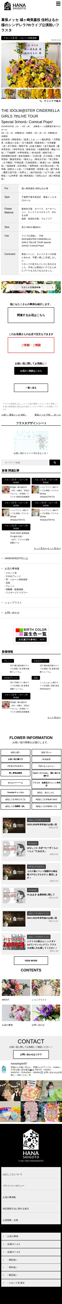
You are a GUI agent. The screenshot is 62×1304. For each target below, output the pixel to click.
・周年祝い (12, 1267)
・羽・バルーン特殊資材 (15, 579)
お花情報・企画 (10, 1220)
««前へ (14, 414)
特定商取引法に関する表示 (16, 1208)
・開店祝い (12, 1275)
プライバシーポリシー (13, 1185)
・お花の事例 (11, 1236)
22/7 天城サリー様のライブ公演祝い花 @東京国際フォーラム (19, 685)
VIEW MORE (31, 960)
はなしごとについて (12, 1174)
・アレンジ (9, 586)
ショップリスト (13, 602)
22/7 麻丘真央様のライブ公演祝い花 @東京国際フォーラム (19, 668)
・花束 (7, 582)
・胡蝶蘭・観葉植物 (13, 589)
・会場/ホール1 (12, 1244)
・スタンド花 (10, 573)
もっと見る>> (40, 548)
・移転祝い (12, 1260)
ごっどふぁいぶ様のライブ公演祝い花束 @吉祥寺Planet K (49, 685)
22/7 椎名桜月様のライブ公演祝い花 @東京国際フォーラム (49, 668)
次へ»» (48, 414)
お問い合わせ (12, 612)
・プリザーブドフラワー (15, 592)
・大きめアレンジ (12, 576)
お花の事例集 (12, 568)
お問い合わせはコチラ (31, 1054)
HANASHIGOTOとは (16, 558)
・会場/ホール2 (12, 1252)
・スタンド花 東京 (16, 1283)
